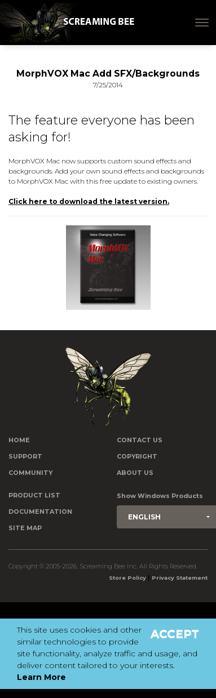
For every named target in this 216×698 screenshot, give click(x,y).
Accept (175, 634)
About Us (135, 473)
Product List (34, 495)
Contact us (139, 440)
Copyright (137, 456)
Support (25, 456)
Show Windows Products (160, 496)
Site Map (25, 528)
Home (19, 440)
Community (30, 473)
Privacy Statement (180, 578)
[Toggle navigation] (202, 22)
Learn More (41, 677)
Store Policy (127, 578)
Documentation (40, 511)
